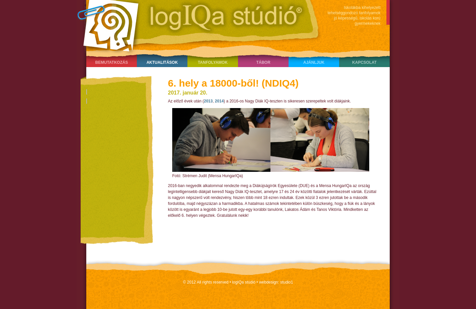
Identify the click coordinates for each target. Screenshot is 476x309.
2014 (219, 101)
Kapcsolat (364, 62)
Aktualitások (162, 62)
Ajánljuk (313, 62)
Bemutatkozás (111, 62)
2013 (208, 101)
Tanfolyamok (212, 62)
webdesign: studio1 (276, 282)
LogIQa (195, 25)
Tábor (263, 62)
